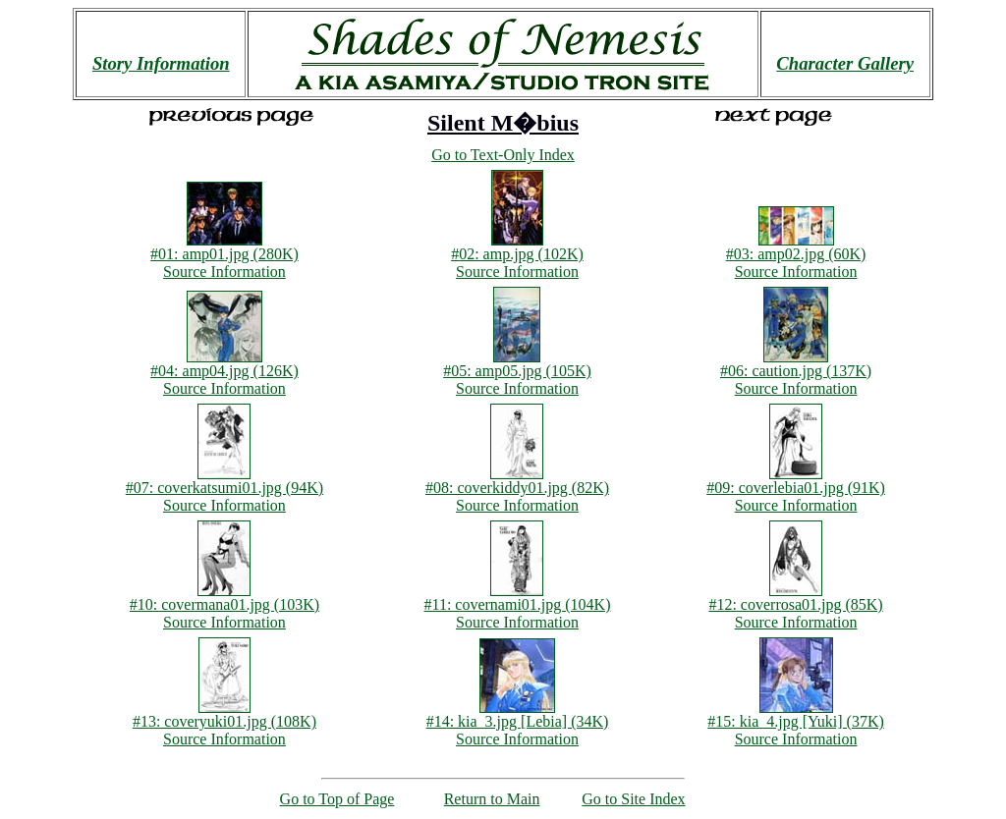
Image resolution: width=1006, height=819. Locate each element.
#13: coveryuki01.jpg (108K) (224, 714)
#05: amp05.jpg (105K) (517, 364)
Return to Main (492, 799)
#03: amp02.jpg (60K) (796, 247)
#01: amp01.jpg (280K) (224, 247)
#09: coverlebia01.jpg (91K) (795, 480)
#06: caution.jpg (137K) (795, 364)
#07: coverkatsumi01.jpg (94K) (224, 480)
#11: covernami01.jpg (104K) (516, 597)
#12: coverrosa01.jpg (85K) (795, 597)
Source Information (224, 271)
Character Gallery (845, 63)
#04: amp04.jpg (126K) (224, 364)
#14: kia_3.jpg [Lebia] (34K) (517, 714)
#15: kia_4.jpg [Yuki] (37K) (795, 714)
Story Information (161, 63)
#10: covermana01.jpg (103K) (224, 597)
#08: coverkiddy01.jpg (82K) (517, 480)
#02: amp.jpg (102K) (517, 247)
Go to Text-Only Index (503, 154)
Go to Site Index (633, 799)
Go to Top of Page (337, 799)
